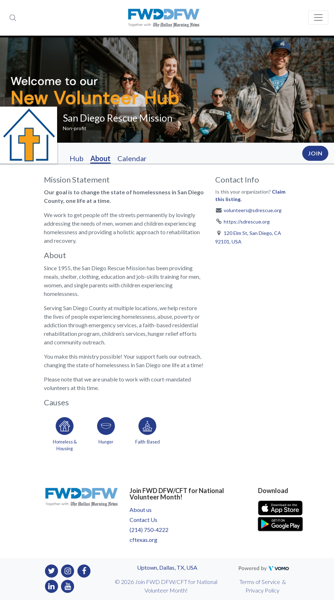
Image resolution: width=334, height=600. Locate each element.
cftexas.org (143, 539)
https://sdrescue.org (247, 222)
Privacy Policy (262, 590)
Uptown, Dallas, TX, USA (167, 567)
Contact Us (143, 519)
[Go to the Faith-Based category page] (147, 433)
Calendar (132, 158)
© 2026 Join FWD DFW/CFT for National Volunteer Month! (166, 586)
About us (141, 509)
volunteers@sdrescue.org (253, 210)
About (100, 158)
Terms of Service (259, 581)
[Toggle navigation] (318, 17)
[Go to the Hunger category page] (106, 433)
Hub (77, 158)
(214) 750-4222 (149, 529)
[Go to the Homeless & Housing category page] (64, 433)
